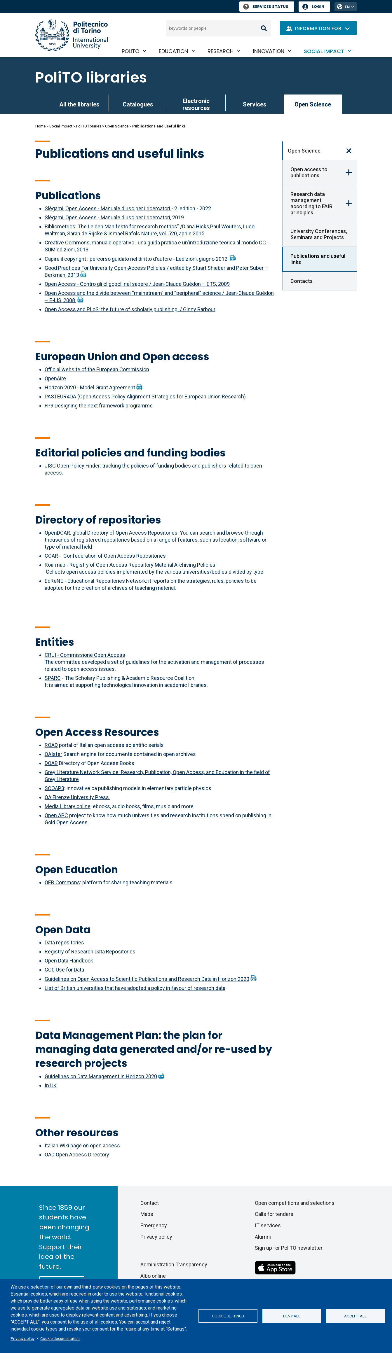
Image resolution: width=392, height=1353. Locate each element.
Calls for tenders (274, 1214)
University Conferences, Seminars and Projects (318, 234)
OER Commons (62, 882)
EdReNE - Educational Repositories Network (95, 581)
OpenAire (55, 378)
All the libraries (79, 104)
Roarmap (55, 565)
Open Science (116, 126)
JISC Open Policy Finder (72, 466)
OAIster (53, 754)
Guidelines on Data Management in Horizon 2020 (101, 1076)
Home (40, 126)
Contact (149, 1203)
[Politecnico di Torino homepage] (71, 35)
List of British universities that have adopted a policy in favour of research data (135, 988)
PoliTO (130, 51)
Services (254, 104)
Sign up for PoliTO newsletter (289, 1248)
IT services (268, 1225)
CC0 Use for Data (64, 970)
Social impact (324, 51)
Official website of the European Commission (97, 369)
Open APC (56, 815)
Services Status (265, 6)
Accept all (355, 1316)
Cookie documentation (60, 1338)
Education (173, 51)
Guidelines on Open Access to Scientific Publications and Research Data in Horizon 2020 (147, 979)
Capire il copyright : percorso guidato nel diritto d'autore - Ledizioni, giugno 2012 (137, 259)
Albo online (153, 1276)
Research (221, 51)
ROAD (51, 745)
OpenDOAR (57, 533)
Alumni (263, 1237)
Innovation (268, 51)
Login (318, 6)
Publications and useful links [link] (317, 259)
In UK (51, 1085)
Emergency (153, 1225)
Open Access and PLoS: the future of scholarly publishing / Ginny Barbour (130, 309)
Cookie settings (228, 1316)
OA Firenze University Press (77, 797)
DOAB (51, 763)
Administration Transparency (173, 1264)
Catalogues (138, 104)
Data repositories (64, 942)
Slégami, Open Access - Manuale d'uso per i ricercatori (108, 208)
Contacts (301, 281)
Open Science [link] (313, 104)
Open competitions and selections (294, 1203)
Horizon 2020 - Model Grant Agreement (90, 387)
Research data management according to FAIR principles (311, 203)
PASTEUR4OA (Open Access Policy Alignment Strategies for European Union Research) (145, 396)
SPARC (53, 678)
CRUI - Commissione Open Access (85, 655)
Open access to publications (308, 172)
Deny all (291, 1316)
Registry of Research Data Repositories (90, 951)
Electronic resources (196, 104)
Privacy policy (22, 1338)
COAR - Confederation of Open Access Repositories (106, 556)
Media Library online (67, 806)
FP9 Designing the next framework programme (99, 405)
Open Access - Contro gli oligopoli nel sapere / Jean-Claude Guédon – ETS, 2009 (137, 284)
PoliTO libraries (91, 77)
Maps (146, 1214)
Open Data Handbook (69, 961)
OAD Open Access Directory (77, 1154)
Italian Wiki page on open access (82, 1145)
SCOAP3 (54, 788)
